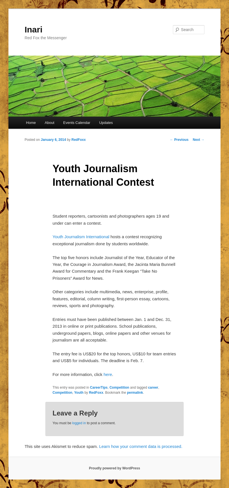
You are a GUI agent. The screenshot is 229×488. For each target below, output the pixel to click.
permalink (135, 393)
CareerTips (98, 387)
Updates (106, 123)
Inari (33, 29)
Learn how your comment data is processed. (140, 446)
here (108, 374)
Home (31, 123)
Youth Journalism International (80, 236)
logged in (79, 423)
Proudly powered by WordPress (114, 468)
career (153, 387)
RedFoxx (78, 140)
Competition (119, 387)
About (49, 123)
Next (198, 140)
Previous (179, 140)
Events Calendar (76, 123)
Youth (78, 393)
